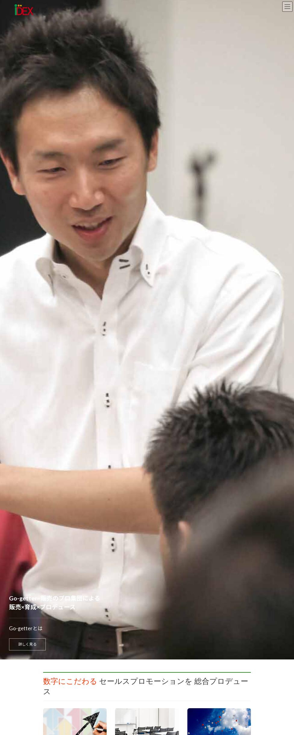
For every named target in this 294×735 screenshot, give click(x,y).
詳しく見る (27, 644)
